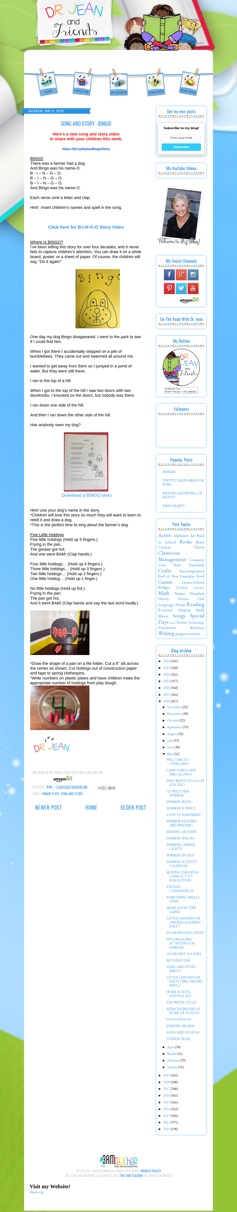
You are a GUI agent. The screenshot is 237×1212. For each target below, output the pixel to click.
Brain (200, 543)
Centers (164, 548)
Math (163, 594)
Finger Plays (50, 793)
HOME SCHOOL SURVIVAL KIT (178, 995)
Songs (179, 616)
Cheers (198, 548)
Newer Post (48, 807)
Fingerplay (187, 577)
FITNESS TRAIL (178, 1040)
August (172, 735)
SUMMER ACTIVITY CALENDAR (181, 865)
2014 (167, 1110)
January (172, 1068)
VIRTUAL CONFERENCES (180, 890)
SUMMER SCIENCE (181, 809)
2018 (167, 1083)
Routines (165, 611)
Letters (181, 588)
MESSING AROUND (181, 833)
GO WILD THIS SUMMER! (177, 794)
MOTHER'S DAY (178, 961)
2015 (167, 1103)
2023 (167, 682)
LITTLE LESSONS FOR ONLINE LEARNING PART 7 (183, 923)
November (175, 715)
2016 (167, 1096)
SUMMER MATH (178, 803)
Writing (166, 634)
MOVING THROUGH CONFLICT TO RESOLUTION (182, 877)
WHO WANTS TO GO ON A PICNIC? (185, 784)
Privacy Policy (151, 1172)
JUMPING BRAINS (180, 1027)
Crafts (164, 571)
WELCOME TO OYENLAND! (177, 763)
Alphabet (180, 536)
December (174, 708)
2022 (167, 689)
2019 (167, 1076)
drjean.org (36, 1193)
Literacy (198, 588)
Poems (180, 605)
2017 (167, 1090)
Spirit (173, 624)
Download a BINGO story (86, 495)
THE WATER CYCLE (181, 1003)
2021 (167, 696)
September (175, 728)
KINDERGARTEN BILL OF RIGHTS (182, 496)
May (170, 755)
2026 (167, 662)
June (170, 748)
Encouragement (191, 572)
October (173, 721)
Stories (182, 623)
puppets (181, 634)
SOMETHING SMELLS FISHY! (183, 900)
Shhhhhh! (169, 473)
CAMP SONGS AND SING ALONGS (181, 773)
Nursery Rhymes (173, 600)
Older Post (133, 807)
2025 (167, 669)
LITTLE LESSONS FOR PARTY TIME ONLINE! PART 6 (184, 982)
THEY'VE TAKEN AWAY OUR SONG (183, 483)
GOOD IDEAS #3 (178, 1020)
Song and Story (72, 793)
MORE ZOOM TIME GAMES (181, 911)
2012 (167, 1123)
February (173, 1061)
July (170, 742)
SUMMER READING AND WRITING (181, 824)
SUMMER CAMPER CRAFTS (180, 848)
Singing (184, 611)
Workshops (197, 629)
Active (164, 536)
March (172, 1055)
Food (200, 577)
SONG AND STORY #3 (182, 1033)
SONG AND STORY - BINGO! (181, 970)
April (171, 1048)
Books (185, 542)
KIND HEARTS (173, 507)
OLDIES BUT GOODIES (183, 955)
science (195, 634)
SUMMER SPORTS (180, 856)
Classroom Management (172, 557)
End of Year (168, 577)
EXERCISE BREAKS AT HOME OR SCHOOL (183, 1012)
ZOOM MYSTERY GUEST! (185, 934)
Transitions (167, 628)
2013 (167, 1117)
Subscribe (181, 147)
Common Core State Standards (181, 563)
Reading (195, 605)
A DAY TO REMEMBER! (183, 816)
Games (165, 582)
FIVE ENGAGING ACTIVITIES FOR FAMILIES (180, 944)
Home (91, 807)
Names (179, 594)
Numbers (197, 594)
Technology (196, 623)
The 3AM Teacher (131, 1176)
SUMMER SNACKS (180, 839)
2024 (167, 675)
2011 (167, 1130)
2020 (167, 702)
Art (192, 536)
